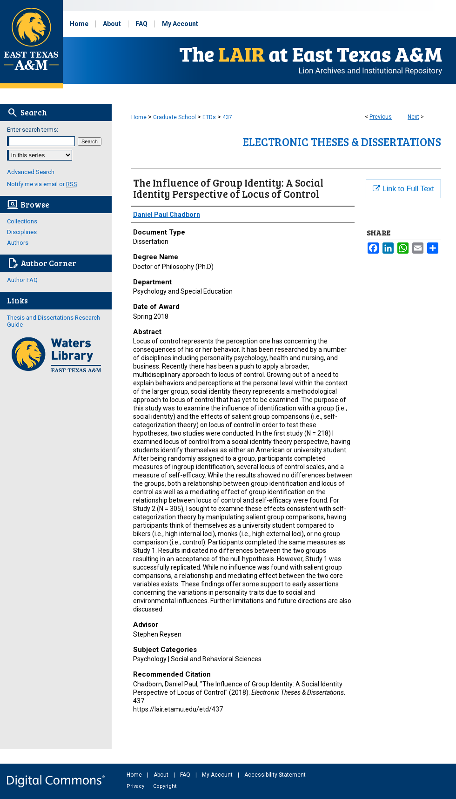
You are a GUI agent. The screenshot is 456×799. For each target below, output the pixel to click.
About (162, 775)
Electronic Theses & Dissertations (342, 141)
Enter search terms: (32, 129)
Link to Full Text (403, 189)
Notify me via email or (42, 184)
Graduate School (174, 117)
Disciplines (22, 231)
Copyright (164, 786)
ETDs (209, 117)
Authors (17, 242)
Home (139, 117)
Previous (380, 117)
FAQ (186, 775)
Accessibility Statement (275, 775)
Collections (22, 221)
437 (227, 117)
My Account (218, 775)
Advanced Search (30, 171)
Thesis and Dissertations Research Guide (53, 321)
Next (413, 117)
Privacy (136, 786)
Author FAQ (22, 279)
